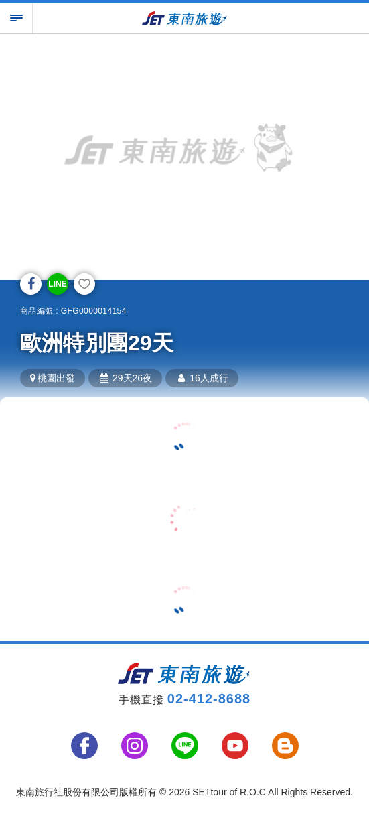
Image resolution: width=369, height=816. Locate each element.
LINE (57, 284)
